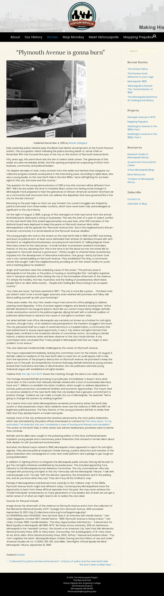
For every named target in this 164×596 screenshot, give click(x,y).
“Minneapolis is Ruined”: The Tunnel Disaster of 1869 (140, 89)
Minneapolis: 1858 (137, 81)
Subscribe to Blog (137, 203)
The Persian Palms (137, 69)
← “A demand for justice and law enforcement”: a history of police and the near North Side (57, 561)
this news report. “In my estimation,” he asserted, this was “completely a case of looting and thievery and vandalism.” (59, 423)
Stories (52, 37)
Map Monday (73, 37)
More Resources (136, 174)
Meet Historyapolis (104, 37)
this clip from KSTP (32, 374)
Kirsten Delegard (78, 143)
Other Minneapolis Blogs (140, 169)
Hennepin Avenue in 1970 (141, 117)
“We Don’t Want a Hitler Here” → (97, 564)
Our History (33, 37)
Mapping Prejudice (138, 37)
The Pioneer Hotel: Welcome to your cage (140, 75)
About (15, 37)
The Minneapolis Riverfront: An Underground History (142, 98)
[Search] (155, 36)
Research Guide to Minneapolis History (138, 156)
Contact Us (133, 199)
